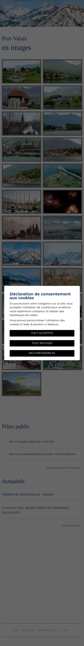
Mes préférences (42, 353)
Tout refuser (42, 343)
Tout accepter (42, 333)
